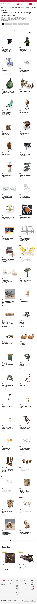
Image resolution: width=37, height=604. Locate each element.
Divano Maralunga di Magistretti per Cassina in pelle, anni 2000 (24, 567)
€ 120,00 (8, 53)
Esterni (6, 10)
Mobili (2, 7)
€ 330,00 (21, 137)
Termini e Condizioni (4, 600)
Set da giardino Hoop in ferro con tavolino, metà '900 (25, 449)
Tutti (2, 23)
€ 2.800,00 (22, 284)
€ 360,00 (21, 200)
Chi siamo (10, 582)
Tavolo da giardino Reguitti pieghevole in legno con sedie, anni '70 (25, 260)
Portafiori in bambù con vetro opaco (25, 407)
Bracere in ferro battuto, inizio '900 (24, 134)
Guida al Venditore (17, 586)
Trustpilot (32, 590)
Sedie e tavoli (20, 23)
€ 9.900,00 (26, 570)
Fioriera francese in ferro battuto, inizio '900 (24, 155)
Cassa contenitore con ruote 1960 (7, 365)
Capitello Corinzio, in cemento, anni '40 (6, 134)
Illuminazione (14, 7)
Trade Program (17, 590)
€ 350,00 (8, 242)
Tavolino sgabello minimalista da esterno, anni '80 (8, 218)
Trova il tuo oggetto (18, 588)
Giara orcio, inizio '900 (6, 154)
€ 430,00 (21, 431)
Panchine (14, 23)
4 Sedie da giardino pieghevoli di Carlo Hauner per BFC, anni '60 (7, 281)
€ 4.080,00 (5, 569)
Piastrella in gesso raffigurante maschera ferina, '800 (24, 491)
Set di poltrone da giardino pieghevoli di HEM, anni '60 (24, 197)
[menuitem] (4, 27)
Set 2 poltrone (5, 70)
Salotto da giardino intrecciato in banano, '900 (7, 323)
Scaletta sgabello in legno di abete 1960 (25, 323)
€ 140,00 (3, 53)
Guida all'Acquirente (18, 583)
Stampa (9, 583)
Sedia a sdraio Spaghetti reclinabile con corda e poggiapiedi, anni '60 (7, 113)
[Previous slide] (3, 561)
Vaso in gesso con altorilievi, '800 (7, 512)
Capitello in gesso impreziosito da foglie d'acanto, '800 (6, 533)
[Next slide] (33, 561)
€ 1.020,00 (21, 536)
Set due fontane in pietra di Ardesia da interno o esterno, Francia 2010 (8, 470)
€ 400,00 (8, 74)
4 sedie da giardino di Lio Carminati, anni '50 (7, 491)
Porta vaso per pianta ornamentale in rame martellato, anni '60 (6, 50)
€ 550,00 (8, 263)
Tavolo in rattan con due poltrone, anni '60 (24, 470)
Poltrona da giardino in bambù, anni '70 (24, 302)
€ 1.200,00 (21, 221)
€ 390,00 (4, 242)
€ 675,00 (4, 515)
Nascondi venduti (12, 30)
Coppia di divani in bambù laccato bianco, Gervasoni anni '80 (7, 197)
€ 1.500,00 (4, 200)
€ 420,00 (21, 326)
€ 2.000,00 (22, 158)
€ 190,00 (8, 221)
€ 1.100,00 (26, 221)
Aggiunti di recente (4, 29)
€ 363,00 (21, 95)
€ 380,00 (4, 389)
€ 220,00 (4, 221)
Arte (19, 7)
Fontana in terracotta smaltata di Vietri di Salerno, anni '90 (25, 50)
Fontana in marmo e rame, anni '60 (7, 176)
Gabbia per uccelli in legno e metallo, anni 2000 (7, 239)
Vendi (30, 3)
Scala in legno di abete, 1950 (7, 406)
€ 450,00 (4, 74)
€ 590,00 (4, 263)
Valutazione (18, 594)
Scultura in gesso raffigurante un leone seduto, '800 (25, 533)
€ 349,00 (21, 410)
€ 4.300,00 (22, 53)
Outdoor (22, 7)
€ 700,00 (4, 347)
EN (20, 600)
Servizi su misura (17, 593)
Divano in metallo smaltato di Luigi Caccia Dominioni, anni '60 (8, 302)
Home (2, 10)
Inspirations (34, 7)
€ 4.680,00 (4, 305)
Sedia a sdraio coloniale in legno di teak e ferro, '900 (24, 428)
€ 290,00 (4, 137)
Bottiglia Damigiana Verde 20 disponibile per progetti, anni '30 (8, 92)
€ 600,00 (4, 158)
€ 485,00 (4, 431)
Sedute (5, 7)
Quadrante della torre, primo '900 (25, 218)
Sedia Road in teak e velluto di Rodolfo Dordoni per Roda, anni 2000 (8, 260)
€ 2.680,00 (22, 347)
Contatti (9, 587)
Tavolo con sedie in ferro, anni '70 (25, 512)
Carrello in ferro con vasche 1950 (25, 176)
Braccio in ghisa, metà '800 (24, 91)
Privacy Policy (10, 600)
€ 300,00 (4, 116)
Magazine (33, 582)
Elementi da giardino (8, 23)
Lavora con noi (10, 585)
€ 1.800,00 (4, 473)
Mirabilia (27, 7)
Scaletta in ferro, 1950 (23, 385)
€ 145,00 (3, 95)
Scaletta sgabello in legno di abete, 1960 (7, 386)
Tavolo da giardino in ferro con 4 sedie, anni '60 (24, 71)
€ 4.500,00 (22, 452)
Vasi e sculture (26, 23)
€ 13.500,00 (21, 569)
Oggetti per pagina (30, 32)
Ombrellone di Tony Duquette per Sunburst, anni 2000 (25, 281)
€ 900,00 (21, 74)
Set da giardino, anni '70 (7, 343)
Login (34, 3)
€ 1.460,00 (4, 326)
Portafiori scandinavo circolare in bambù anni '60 (7, 428)
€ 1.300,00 (4, 179)
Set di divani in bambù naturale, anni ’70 (23, 344)
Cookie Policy (15, 600)
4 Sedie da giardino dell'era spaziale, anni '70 (7, 449)
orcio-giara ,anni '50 (23, 112)
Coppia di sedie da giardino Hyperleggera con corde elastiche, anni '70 (25, 239)
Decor (9, 7)
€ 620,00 (4, 452)
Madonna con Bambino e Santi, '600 (7, 566)
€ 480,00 (21, 116)
